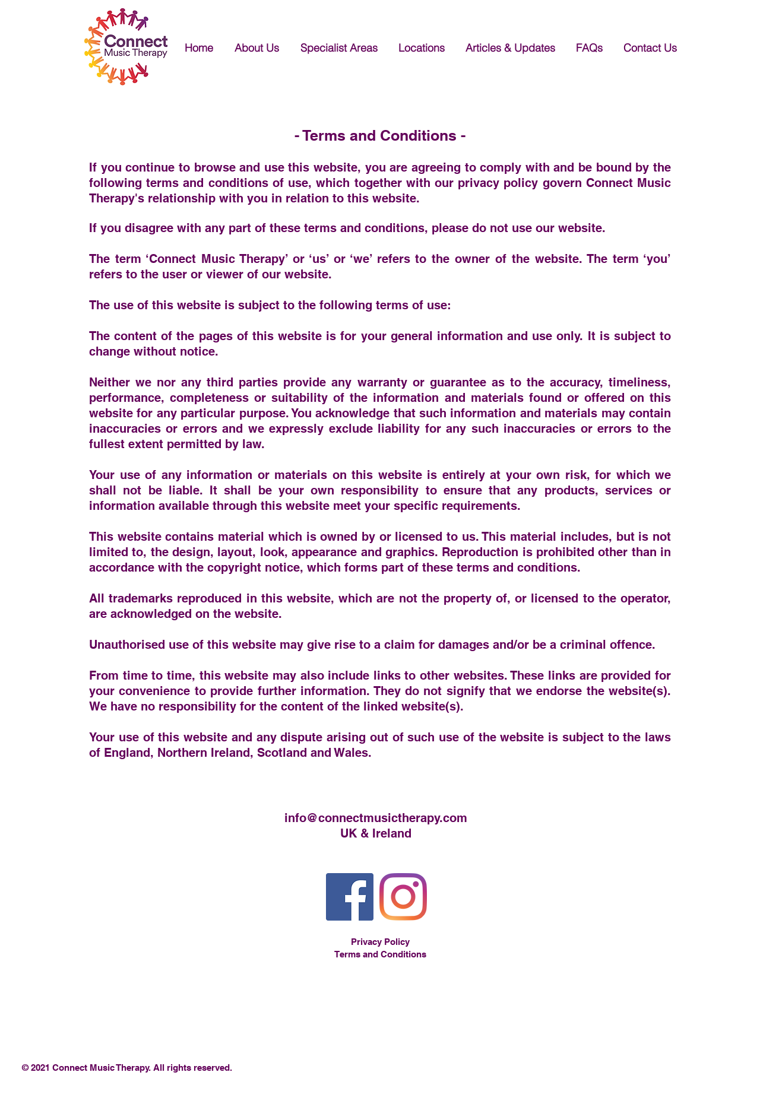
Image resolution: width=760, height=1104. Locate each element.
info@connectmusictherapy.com (375, 818)
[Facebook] (349, 897)
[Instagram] (403, 897)
